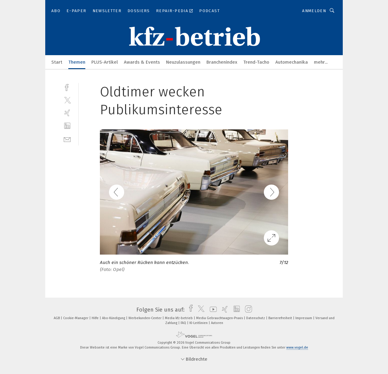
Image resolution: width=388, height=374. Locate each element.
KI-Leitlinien (199, 323)
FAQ (184, 323)
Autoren (217, 323)
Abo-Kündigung (114, 318)
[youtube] (212, 309)
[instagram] (247, 309)
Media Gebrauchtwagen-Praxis (220, 318)
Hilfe (96, 318)
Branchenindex (221, 62)
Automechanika (291, 62)
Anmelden (314, 10)
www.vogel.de (297, 347)
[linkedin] (67, 126)
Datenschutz (256, 318)
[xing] (67, 113)
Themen (76, 62)
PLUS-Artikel (104, 62)
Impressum (304, 318)
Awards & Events (142, 62)
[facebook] (67, 87)
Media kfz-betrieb (179, 318)
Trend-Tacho (256, 62)
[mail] (67, 139)
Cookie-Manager (76, 318)
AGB (57, 318)
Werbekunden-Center (145, 318)
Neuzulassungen (183, 62)
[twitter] (67, 100)
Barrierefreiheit (280, 318)
